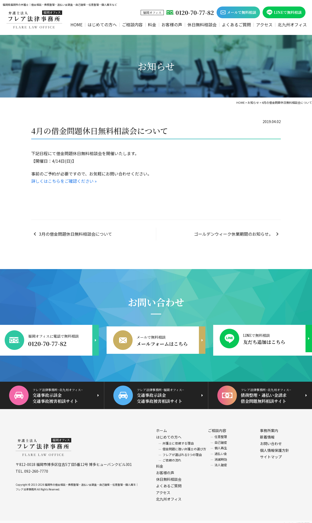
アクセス (264, 24)
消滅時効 (220, 455)
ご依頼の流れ (171, 456)
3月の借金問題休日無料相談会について (75, 234)
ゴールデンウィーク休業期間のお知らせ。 (233, 234)
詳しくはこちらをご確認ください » (64, 181)
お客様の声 (171, 24)
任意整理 (220, 433)
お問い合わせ (271, 440)
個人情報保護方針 (274, 446)
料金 (152, 24)
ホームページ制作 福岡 (296, 520)
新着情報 (267, 433)
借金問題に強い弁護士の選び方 (184, 445)
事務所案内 (269, 427)
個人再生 (220, 444)
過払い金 (220, 450)
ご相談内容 (132, 24)
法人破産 (220, 461)
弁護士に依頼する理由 (178, 439)
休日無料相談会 (202, 24)
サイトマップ (271, 453)
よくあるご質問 (236, 24)
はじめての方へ (102, 24)
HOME (76, 24)
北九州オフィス (292, 24)
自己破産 (220, 439)
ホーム (161, 427)
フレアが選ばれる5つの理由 (182, 451)
